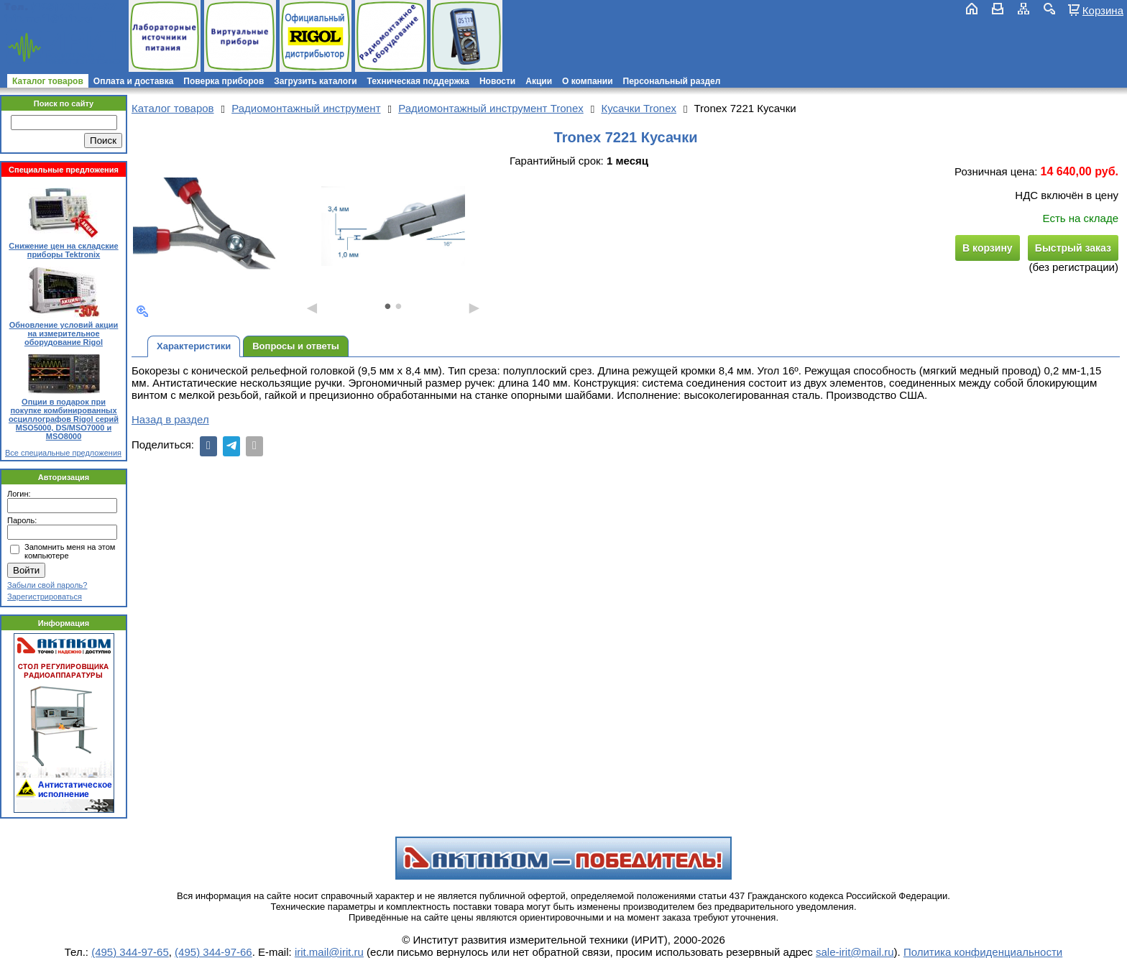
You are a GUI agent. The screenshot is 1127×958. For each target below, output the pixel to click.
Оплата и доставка (133, 81)
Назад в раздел (170, 419)
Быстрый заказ (1073, 248)
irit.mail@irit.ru (48, 19)
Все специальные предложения (63, 452)
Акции (538, 81)
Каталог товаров (47, 81)
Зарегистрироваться (44, 596)
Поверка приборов (223, 81)
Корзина (1102, 10)
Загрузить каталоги (315, 81)
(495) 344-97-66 (213, 952)
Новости (497, 81)
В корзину (987, 248)
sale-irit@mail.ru (855, 952)
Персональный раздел (672, 81)
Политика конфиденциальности (982, 952)
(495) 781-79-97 (73, 6)
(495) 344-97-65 (130, 952)
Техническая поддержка (418, 81)
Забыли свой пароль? (47, 585)
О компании (587, 81)
